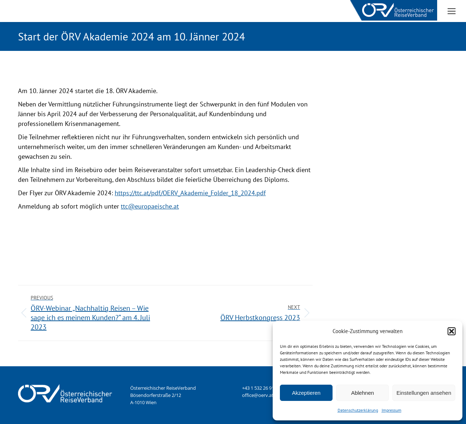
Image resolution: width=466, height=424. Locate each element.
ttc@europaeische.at (150, 206)
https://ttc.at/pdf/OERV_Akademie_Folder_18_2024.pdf (190, 193)
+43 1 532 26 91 (258, 388)
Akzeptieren (306, 393)
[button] (451, 331)
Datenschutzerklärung (358, 410)
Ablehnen (362, 393)
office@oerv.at (257, 395)
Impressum (391, 410)
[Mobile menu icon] (451, 11)
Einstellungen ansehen (423, 393)
